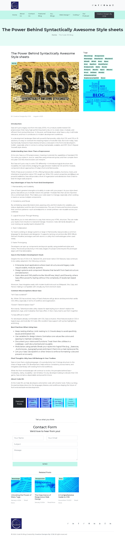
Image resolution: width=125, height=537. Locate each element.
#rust (86, 72)
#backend (108, 58)
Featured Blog (41, 15)
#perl (102, 69)
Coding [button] (76, 15)
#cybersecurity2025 (91, 78)
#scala (104, 67)
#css (61, 478)
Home (14, 15)
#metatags (16, 478)
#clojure (87, 69)
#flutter (109, 69)
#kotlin (95, 69)
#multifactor (103, 64)
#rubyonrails (88, 67)
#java (106, 61)
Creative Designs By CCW (104, 15)
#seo (100, 61)
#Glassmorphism (90, 75)
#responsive (40, 478)
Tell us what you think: (45, 420)
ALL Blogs (52, 15)
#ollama (93, 72)
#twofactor (98, 58)
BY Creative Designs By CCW (21, 116)
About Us (22, 15)
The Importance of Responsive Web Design (43, 497)
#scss (103, 78)
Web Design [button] (64, 15)
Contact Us (31, 15)
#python (93, 64)
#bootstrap (88, 56)
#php (98, 67)
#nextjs (101, 72)
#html (94, 61)
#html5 (86, 61)
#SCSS (14, 63)
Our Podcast (86, 15)
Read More (51, 502)
